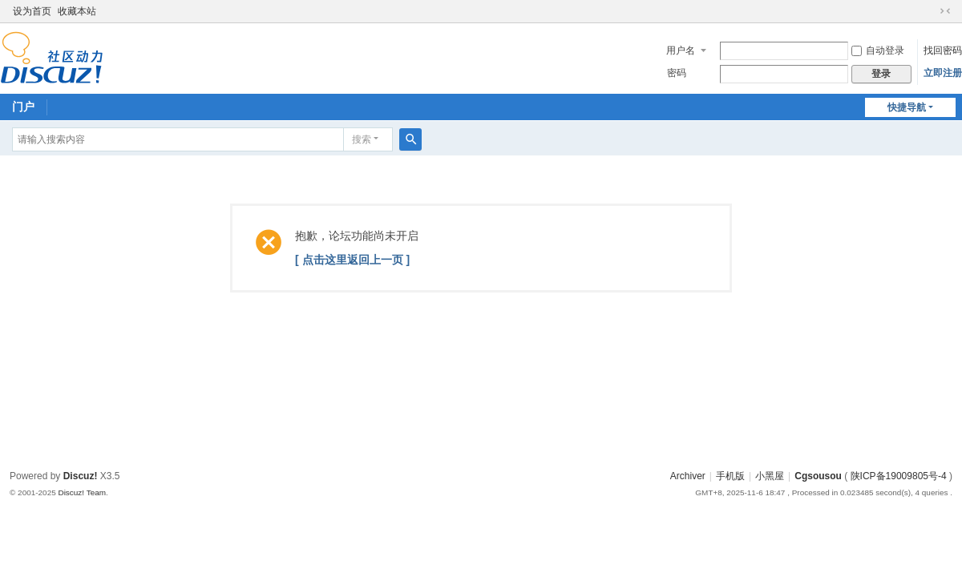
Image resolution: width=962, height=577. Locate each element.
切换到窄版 (945, 11)
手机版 (730, 476)
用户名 (680, 50)
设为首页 (32, 11)
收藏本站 (77, 11)
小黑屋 (769, 476)
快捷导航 (906, 107)
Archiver (687, 476)
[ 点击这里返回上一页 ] (352, 259)
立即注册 (943, 73)
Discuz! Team (82, 492)
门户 (23, 106)
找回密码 (943, 50)
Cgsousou (818, 476)
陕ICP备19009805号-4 (899, 476)
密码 (676, 73)
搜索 (361, 139)
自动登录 (877, 50)
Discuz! (80, 476)
